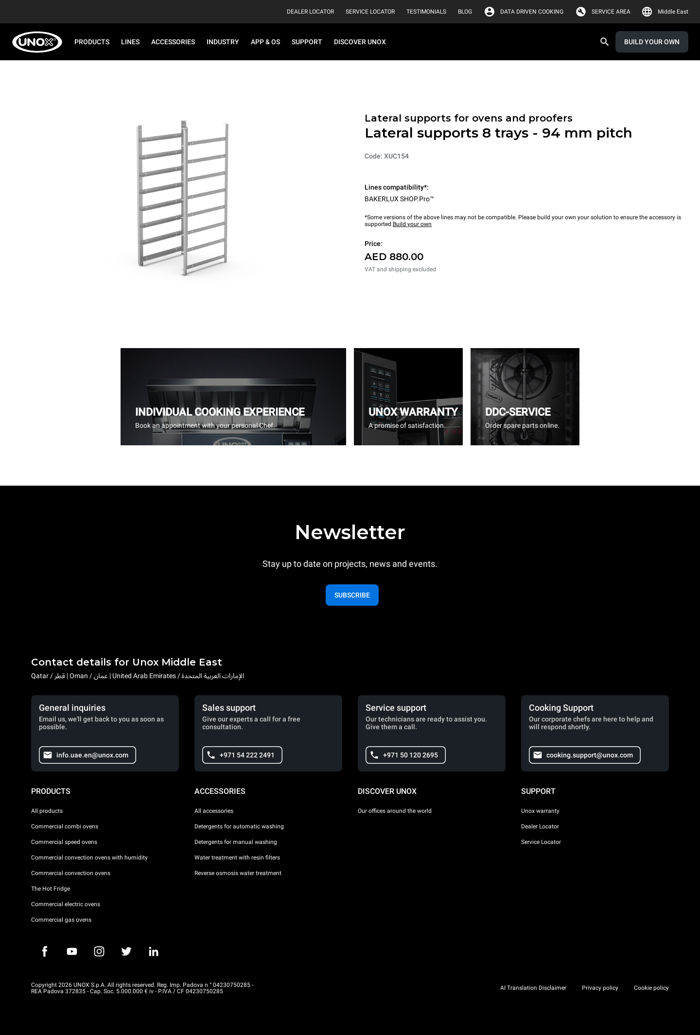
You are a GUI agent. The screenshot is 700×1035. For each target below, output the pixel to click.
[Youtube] (72, 951)
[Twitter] (126, 951)
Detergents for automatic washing (239, 826)
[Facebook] (44, 951)
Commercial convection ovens (70, 873)
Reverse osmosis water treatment (237, 873)
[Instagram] (99, 951)
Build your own (412, 224)
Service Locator (541, 842)
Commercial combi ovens (64, 826)
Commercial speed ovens (64, 842)
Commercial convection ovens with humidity (89, 857)
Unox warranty (540, 810)
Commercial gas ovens (61, 919)
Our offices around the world (395, 810)
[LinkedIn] (153, 951)
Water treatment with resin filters (237, 857)
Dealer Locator (540, 826)
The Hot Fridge (50, 888)
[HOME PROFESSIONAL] (40, 42)
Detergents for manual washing (235, 842)
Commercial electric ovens (65, 904)
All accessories (213, 810)
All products (47, 810)
